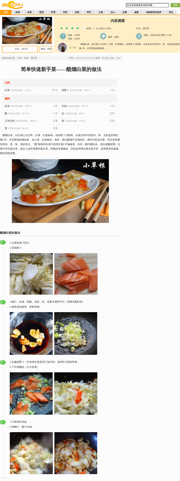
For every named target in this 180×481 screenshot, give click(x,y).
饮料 (65, 12)
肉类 (17, 12)
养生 (171, 12)
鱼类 (29, 12)
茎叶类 (34, 58)
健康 (136, 12)
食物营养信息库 (153, 12)
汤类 (77, 12)
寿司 (89, 12)
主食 (101, 12)
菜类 (41, 12)
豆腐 (124, 12)
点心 (113, 12)
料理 (53, 12)
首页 (6, 12)
